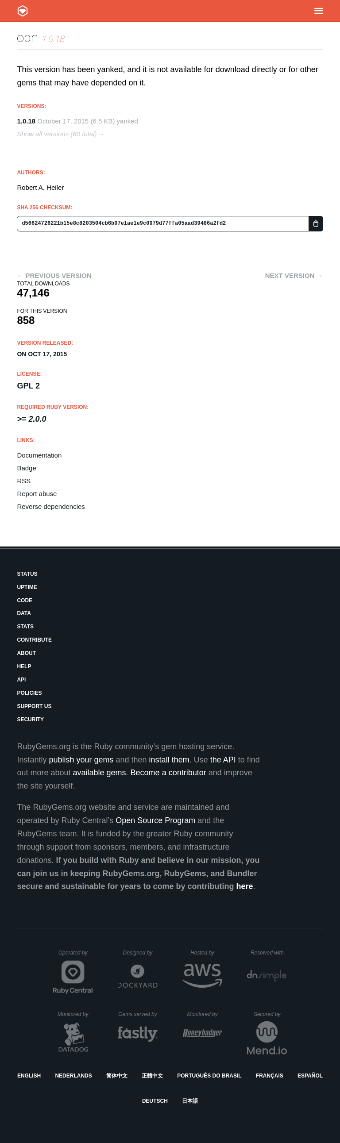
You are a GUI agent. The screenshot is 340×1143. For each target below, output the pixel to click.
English (29, 1076)
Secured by (270, 1014)
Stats (25, 626)
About (26, 653)
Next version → (294, 275)
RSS (24, 481)
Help (24, 666)
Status (27, 574)
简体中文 (117, 1076)
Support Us (34, 706)
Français (269, 1076)
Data (24, 613)
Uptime (27, 587)
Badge (26, 468)
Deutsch (155, 1101)
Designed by (140, 953)
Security (30, 719)
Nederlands (73, 1076)
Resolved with (269, 953)
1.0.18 (26, 121)
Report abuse (37, 493)
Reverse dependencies (51, 506)
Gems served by (138, 1014)
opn (27, 37)
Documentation (39, 455)
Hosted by (206, 953)
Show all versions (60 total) (57, 134)
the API (223, 759)
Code (24, 600)
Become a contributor (168, 772)
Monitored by (75, 1014)
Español (310, 1076)
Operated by (75, 956)
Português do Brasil (209, 1076)
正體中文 (152, 1076)
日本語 (190, 1101)
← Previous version (54, 275)
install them (169, 759)
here (244, 886)
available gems (99, 772)
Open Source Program (155, 820)
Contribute (34, 640)
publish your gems (81, 759)
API (21, 680)
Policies (29, 693)
